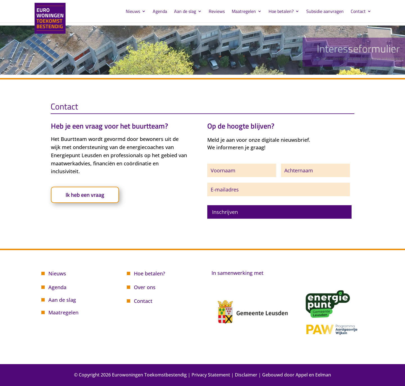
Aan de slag (185, 12)
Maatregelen (244, 12)
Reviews (217, 12)
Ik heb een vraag (85, 194)
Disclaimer (246, 375)
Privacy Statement (211, 375)
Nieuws (133, 12)
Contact (358, 12)
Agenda (160, 12)
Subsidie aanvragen (325, 12)
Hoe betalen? (281, 12)
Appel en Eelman (313, 375)
